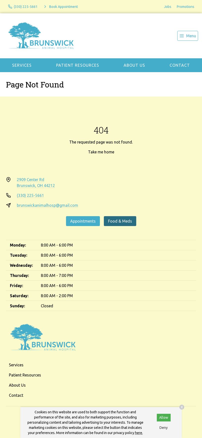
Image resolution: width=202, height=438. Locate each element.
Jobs (167, 7)
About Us (134, 65)
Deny (163, 428)
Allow (163, 417)
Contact (180, 65)
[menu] (187, 36)
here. (139, 433)
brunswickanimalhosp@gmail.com (47, 205)
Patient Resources (77, 65)
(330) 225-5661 (30, 195)
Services (22, 65)
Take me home (101, 152)
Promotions (185, 7)
